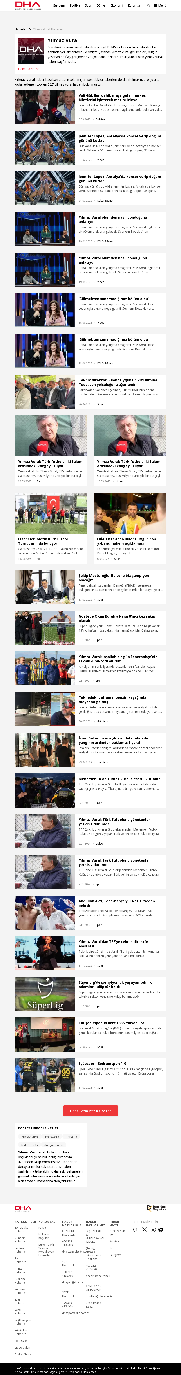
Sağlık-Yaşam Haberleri (23, 1313)
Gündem (59, 5)
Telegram (115, 1247)
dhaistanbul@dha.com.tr (77, 1243)
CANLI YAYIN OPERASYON (93, 1279)
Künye (42, 1219)
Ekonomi (116, 5)
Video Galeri (22, 1339)
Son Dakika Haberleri (21, 1221)
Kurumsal (134, 5)
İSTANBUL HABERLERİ (68, 1224)
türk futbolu (29, 1137)
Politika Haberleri (21, 1241)
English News (23, 1346)
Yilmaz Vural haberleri (48, 21)
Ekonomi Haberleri (21, 1272)
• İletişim (125, 1370)
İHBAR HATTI (114, 1215)
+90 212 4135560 (67, 1265)
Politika (75, 5)
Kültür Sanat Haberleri (22, 1324)
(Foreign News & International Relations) (94, 1246)
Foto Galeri (22, 1333)
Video (101, 152)
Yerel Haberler (20, 1303)
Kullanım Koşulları (43, 1228)
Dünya (101, 5)
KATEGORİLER (25, 1213)
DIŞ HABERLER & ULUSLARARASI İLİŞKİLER (95, 1228)
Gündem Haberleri (21, 1231)
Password (52, 1129)
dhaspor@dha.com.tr (75, 1305)
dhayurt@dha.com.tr (75, 1274)
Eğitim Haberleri (21, 1293)
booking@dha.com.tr (99, 1288)
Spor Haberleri (21, 1252)
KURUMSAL (46, 1213)
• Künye (115, 1370)
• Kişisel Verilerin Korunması (147, 1370)
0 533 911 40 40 (117, 1224)
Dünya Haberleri (21, 1262)
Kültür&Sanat (105, 193)
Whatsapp (116, 1233)
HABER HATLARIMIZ (71, 1215)
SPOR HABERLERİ (68, 1286)
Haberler (21, 21)
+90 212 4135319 (67, 1235)
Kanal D (71, 1129)
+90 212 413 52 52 (93, 1296)
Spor (88, 5)
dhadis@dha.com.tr (98, 1268)
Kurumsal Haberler (20, 1283)
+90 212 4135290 (91, 1259)
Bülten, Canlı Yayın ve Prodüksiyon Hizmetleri (46, 1242)
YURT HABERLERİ (68, 1255)
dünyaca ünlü (53, 1137)
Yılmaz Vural (29, 1129)
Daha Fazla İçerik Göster (90, 1102)
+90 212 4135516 (67, 1296)
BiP (112, 1240)
